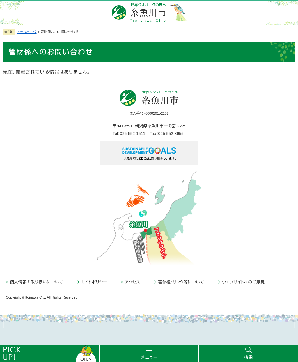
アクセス (132, 282)
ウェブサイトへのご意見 (243, 282)
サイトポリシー (94, 282)
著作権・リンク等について (181, 282)
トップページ (27, 32)
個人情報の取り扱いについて (36, 282)
